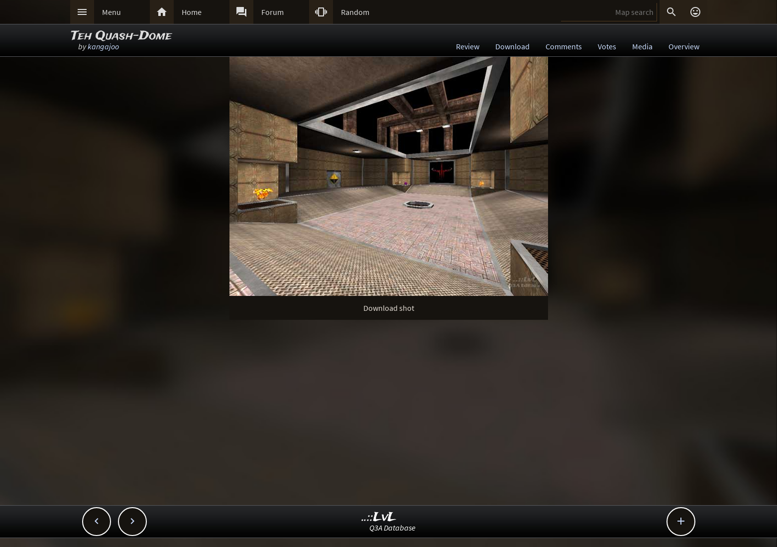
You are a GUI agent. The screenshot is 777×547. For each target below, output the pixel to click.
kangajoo (103, 46)
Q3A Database (392, 528)
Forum (272, 12)
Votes (607, 46)
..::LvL (379, 517)
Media (642, 46)
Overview (683, 46)
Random (355, 12)
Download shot (388, 308)
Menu (111, 12)
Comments (564, 46)
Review (467, 46)
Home (192, 12)
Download (512, 46)
